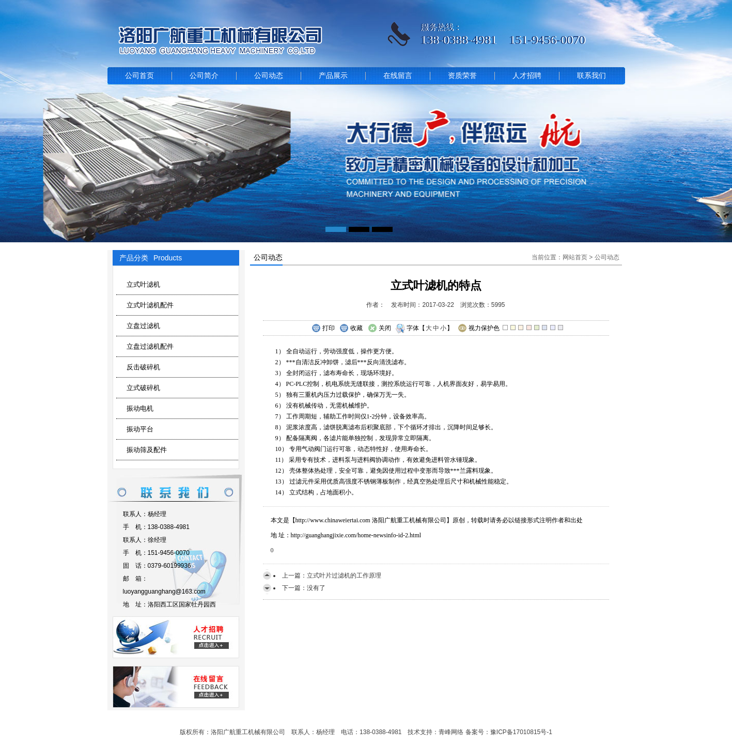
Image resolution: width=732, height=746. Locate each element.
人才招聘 (526, 76)
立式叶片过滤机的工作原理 (344, 575)
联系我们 (591, 76)
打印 (323, 328)
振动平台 (140, 429)
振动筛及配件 (147, 450)
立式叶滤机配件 (150, 305)
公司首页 (139, 76)
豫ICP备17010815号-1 (521, 732)
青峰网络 (451, 732)
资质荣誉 (462, 76)
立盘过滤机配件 (150, 346)
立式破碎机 (143, 388)
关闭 (379, 328)
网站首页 (575, 257)
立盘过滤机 (143, 326)
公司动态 (268, 76)
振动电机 (140, 408)
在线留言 (397, 76)
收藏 (351, 328)
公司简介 (204, 76)
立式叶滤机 (143, 284)
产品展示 (333, 76)
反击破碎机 (143, 367)
